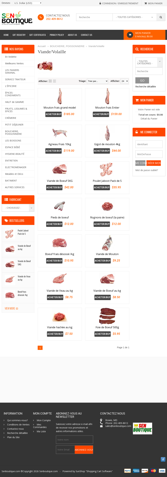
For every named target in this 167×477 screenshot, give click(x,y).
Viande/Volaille (96, 46)
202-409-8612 (54, 19)
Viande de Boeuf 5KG (60, 181)
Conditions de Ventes (18, 424)
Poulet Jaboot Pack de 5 (107, 181)
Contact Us (86, 34)
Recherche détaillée (145, 86)
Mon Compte (44, 420)
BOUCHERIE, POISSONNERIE (67, 46)
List (54, 81)
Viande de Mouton (107, 254)
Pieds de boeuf (60, 217)
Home (6, 34)
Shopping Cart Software (99, 471)
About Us (72, 34)
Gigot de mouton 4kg (107, 144)
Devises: (6, 3)
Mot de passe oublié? (146, 170)
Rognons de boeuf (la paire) (107, 217)
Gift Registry (19, 34)
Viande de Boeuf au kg (107, 290)
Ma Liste (41, 431)
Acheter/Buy (53, 114)
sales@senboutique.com (118, 426)
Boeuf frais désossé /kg (59, 254)
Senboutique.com (48, 471)
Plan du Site (13, 437)
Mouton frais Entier (107, 107)
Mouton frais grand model (60, 107)
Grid (50, 81)
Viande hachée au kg (59, 327)
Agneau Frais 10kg (59, 144)
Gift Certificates (37, 34)
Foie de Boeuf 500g (107, 327)
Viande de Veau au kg (60, 290)
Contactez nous (15, 429)
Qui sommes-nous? (17, 420)
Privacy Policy (57, 34)
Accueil (42, 46)
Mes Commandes (40, 426)
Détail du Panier (149, 118)
